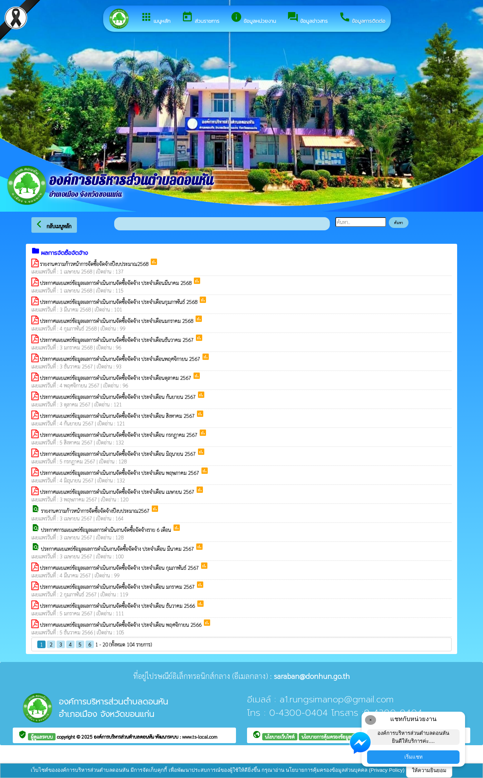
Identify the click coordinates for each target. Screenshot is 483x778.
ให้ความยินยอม (429, 770)
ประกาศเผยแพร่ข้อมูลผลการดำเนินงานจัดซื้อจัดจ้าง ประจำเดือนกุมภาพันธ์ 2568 (119, 301)
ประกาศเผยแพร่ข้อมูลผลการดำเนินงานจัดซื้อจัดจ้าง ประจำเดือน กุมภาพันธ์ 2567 (120, 567)
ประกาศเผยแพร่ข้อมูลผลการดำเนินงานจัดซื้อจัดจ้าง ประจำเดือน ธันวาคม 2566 (118, 605)
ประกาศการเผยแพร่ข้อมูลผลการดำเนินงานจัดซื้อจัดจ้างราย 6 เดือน (106, 529)
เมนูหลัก (155, 18)
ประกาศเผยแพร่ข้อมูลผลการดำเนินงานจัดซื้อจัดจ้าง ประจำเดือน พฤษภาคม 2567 (120, 472)
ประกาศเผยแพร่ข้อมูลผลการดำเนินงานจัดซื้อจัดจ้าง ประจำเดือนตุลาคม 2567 (116, 377)
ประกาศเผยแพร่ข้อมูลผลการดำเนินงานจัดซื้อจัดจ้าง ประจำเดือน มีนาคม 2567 (118, 548)
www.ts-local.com (199, 736)
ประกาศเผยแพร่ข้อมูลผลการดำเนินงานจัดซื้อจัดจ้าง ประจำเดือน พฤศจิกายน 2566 (121, 624)
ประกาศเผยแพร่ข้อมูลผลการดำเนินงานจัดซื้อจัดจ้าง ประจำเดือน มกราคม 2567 (118, 586)
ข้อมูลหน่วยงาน (253, 18)
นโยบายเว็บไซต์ (280, 736)
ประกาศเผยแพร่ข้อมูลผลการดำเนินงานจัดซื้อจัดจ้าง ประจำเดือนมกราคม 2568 (117, 320)
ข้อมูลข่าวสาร (307, 18)
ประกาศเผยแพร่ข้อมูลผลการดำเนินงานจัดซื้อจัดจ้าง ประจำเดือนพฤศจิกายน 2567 (120, 358)
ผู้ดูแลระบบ (42, 736)
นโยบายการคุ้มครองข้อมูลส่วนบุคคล (336, 736)
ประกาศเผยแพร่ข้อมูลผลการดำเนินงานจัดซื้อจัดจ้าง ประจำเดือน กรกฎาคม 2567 (119, 434)
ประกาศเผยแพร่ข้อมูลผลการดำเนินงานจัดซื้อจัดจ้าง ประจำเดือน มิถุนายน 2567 (118, 453)
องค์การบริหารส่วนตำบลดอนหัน (124, 736)
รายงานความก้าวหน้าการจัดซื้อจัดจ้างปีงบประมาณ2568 (95, 263)
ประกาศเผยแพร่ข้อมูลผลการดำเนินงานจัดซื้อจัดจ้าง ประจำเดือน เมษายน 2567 (118, 491)
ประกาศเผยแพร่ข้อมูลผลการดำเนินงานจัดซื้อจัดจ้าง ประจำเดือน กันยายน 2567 (118, 396)
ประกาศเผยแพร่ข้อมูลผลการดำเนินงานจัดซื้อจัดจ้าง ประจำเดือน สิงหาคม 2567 (118, 415)
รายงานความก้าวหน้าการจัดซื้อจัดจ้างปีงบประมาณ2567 (96, 510)
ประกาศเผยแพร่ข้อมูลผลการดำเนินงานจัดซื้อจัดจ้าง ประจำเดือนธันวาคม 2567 (117, 339)
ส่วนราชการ (200, 18)
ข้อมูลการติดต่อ (362, 18)
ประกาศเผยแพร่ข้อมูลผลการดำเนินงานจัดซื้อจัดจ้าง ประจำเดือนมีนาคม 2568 (116, 282)
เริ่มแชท (413, 757)
